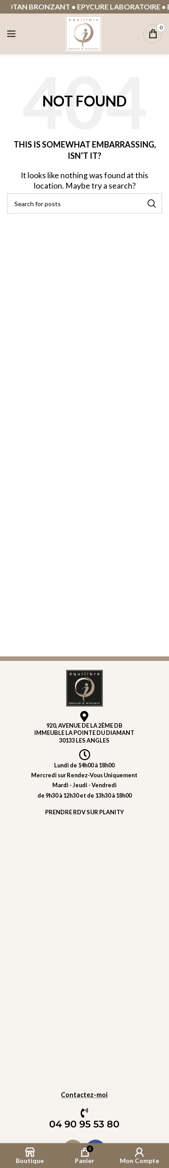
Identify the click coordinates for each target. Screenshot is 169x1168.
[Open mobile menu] (11, 34)
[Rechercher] (84, 203)
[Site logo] (83, 32)
